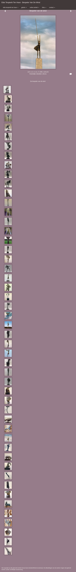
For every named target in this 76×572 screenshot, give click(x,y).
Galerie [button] (24, 7)
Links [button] (44, 7)
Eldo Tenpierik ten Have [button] (10, 7)
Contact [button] (52, 7)
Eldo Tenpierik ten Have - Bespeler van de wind (20, 2)
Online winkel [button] (34, 7)
